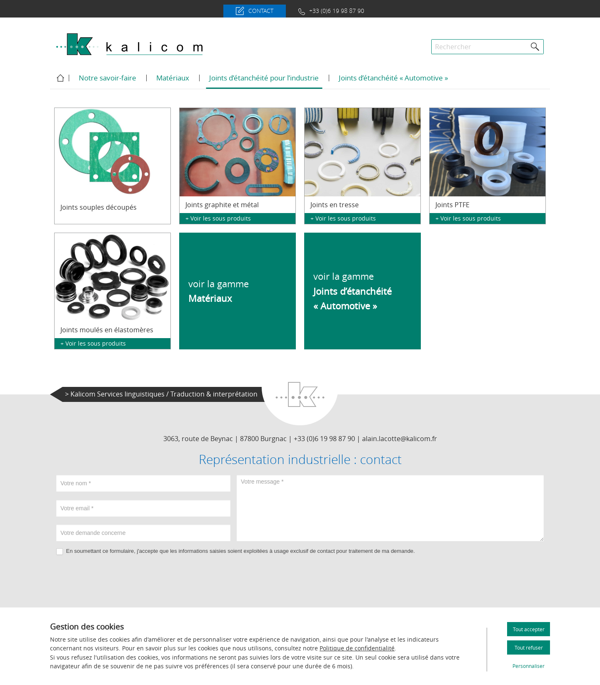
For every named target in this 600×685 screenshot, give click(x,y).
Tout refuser (529, 647)
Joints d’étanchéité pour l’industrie (264, 77)
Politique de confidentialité (357, 648)
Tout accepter (529, 629)
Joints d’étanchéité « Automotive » (393, 77)
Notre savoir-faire (107, 77)
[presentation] (300, 579)
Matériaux (172, 77)
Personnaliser (528, 665)
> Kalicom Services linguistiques (161, 394)
